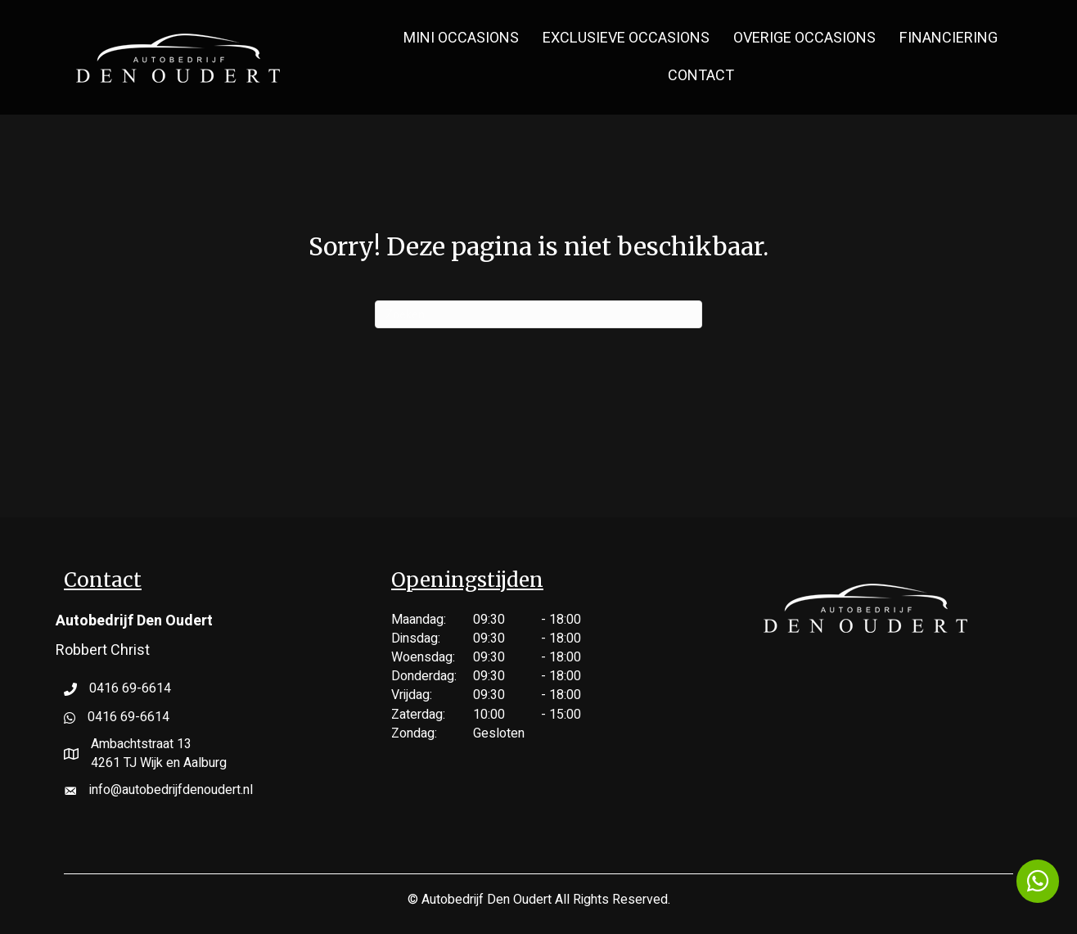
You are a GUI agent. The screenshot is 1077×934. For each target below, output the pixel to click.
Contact (701, 76)
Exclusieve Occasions (626, 38)
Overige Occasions (804, 38)
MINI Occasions (461, 38)
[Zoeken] (538, 314)
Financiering (948, 38)
